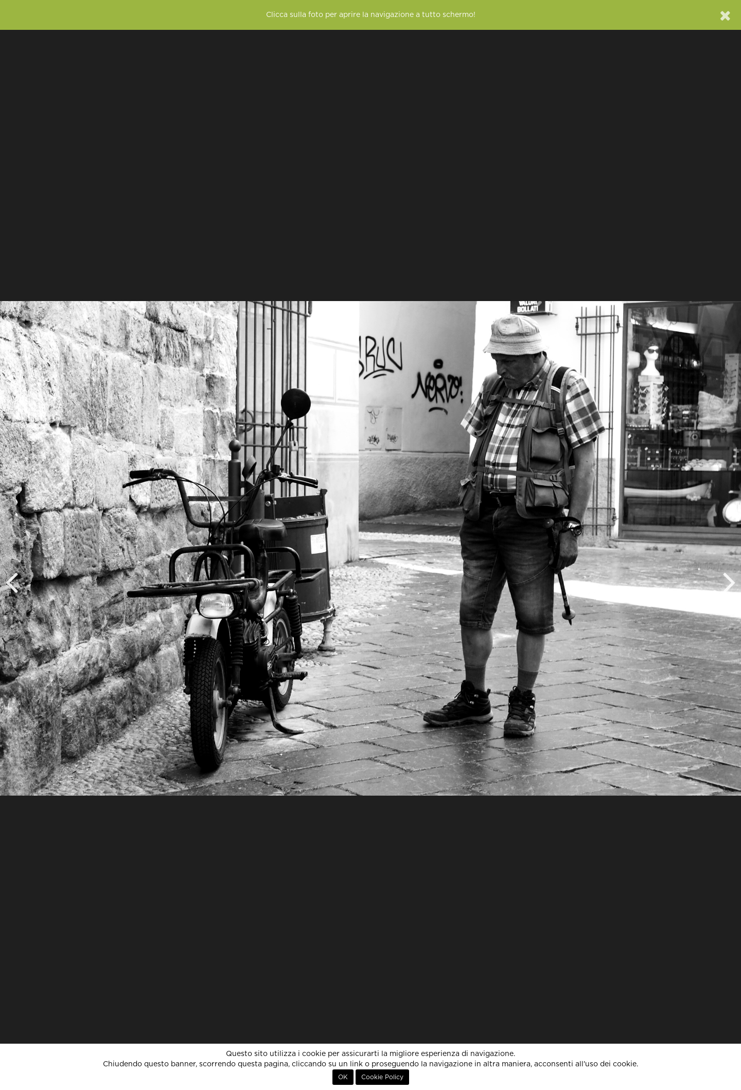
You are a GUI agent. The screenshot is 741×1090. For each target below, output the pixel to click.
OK (343, 1077)
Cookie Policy (382, 1077)
